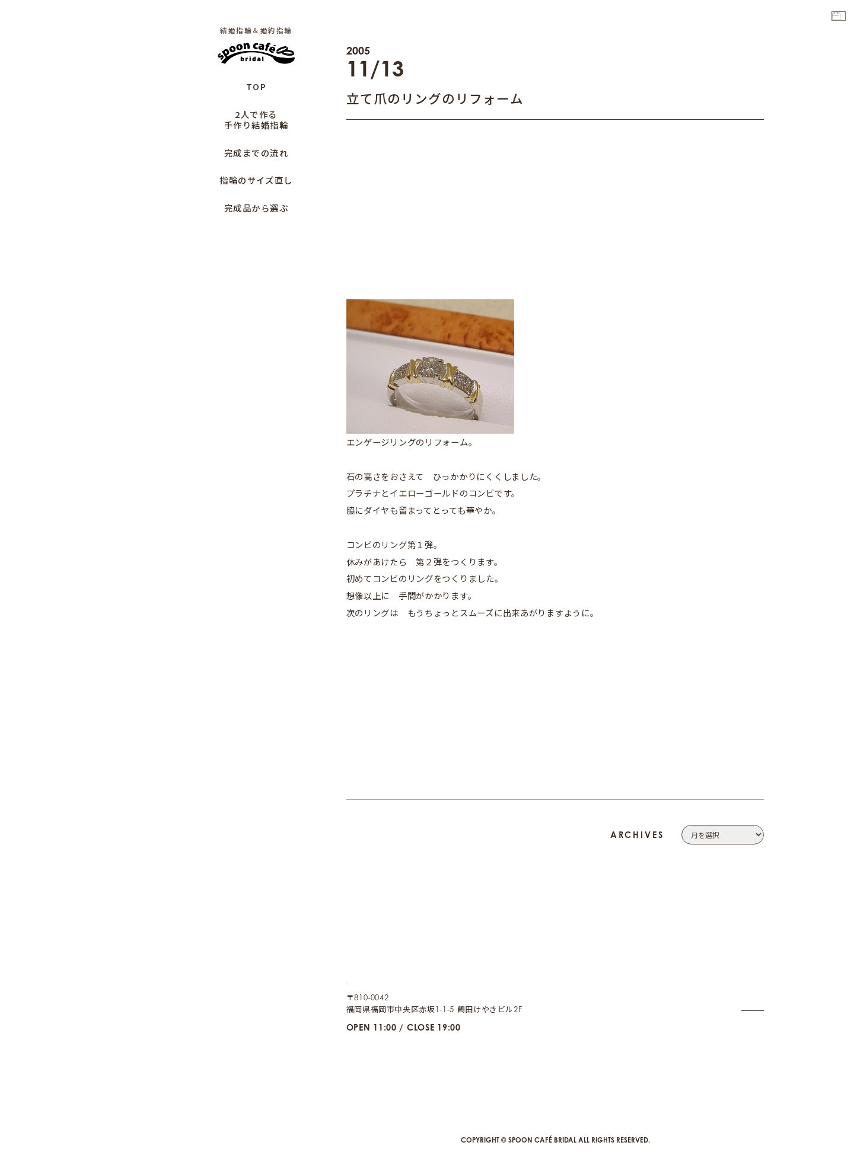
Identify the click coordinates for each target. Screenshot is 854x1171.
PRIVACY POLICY (730, 988)
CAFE (753, 1048)
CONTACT (745, 973)
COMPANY (743, 957)
